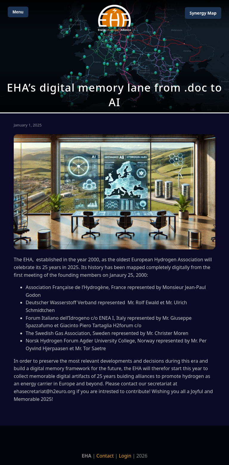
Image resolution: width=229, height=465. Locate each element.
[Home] (114, 18)
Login (125, 455)
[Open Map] (114, 56)
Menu (18, 12)
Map (203, 13)
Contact (105, 455)
